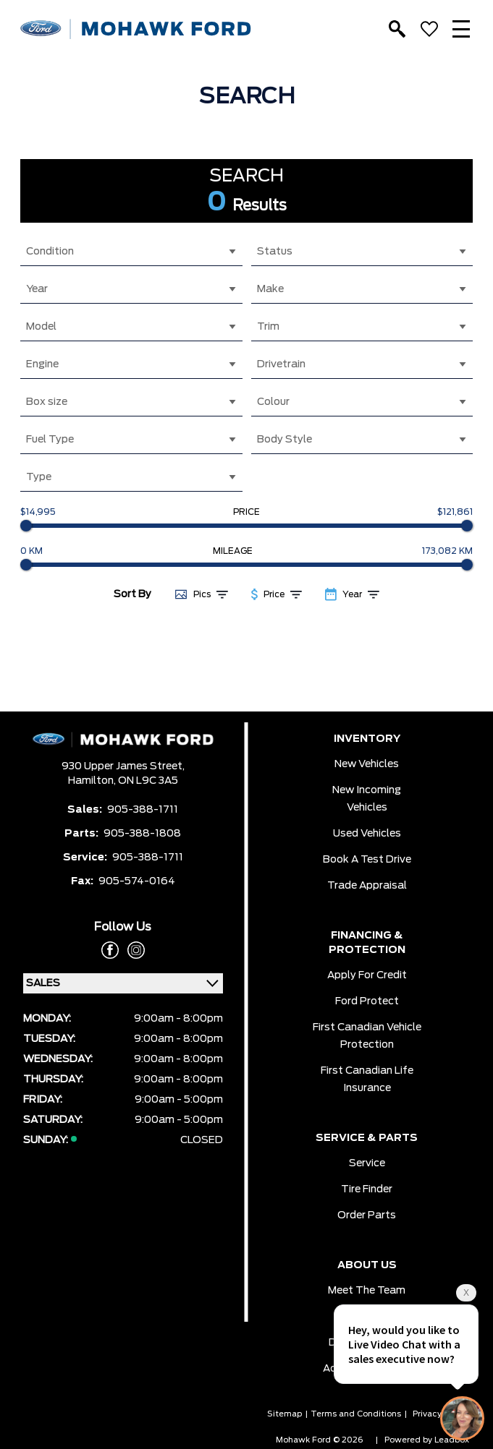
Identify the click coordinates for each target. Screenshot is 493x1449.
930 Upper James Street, (123, 766)
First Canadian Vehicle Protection (367, 1036)
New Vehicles (366, 764)
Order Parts (366, 1215)
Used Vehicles (367, 834)
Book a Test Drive (367, 860)
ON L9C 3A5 (148, 781)
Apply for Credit (367, 975)
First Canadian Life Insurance (367, 1079)
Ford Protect (367, 1001)
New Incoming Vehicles (366, 799)
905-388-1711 (142, 810)
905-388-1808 (142, 834)
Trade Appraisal (367, 886)
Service (367, 1163)
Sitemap (284, 1414)
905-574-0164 (136, 881)
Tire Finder (366, 1189)
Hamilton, (93, 781)
